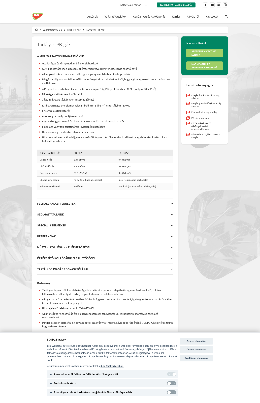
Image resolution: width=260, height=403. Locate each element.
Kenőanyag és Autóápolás (149, 16)
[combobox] (133, 5)
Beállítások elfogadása (196, 358)
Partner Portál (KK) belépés (176, 4)
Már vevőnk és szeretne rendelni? (204, 65)
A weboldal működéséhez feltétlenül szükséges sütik (86, 374)
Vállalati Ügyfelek (52, 29)
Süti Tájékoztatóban (111, 366)
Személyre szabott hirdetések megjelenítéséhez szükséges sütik (93, 392)
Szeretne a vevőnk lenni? (203, 53)
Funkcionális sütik (65, 383)
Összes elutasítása (196, 349)
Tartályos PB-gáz (95, 29)
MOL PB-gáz (74, 29)
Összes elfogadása (196, 341)
